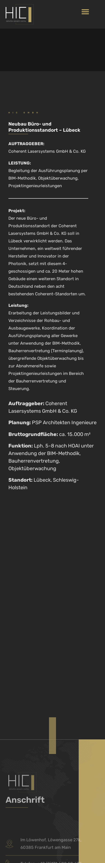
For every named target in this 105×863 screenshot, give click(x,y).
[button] (85, 11)
